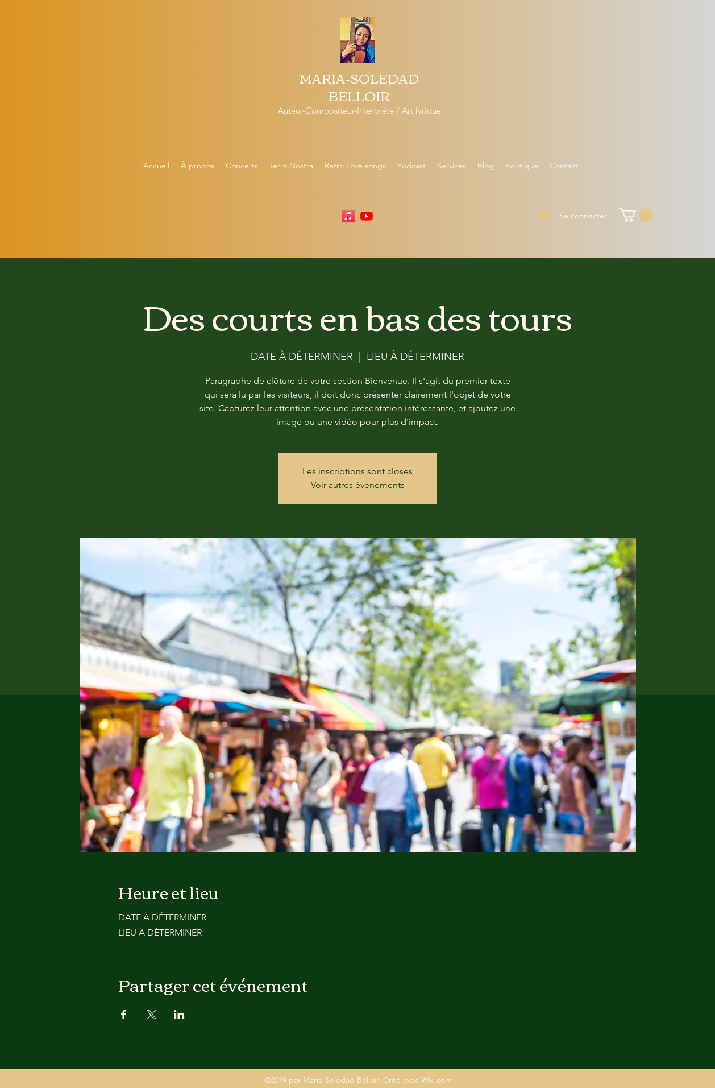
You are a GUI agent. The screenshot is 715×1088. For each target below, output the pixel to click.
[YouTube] (366, 216)
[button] (635, 215)
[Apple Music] (348, 216)
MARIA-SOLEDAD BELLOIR (359, 87)
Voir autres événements (358, 484)
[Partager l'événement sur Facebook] (123, 1014)
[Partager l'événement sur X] (151, 1014)
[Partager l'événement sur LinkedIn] (179, 1014)
